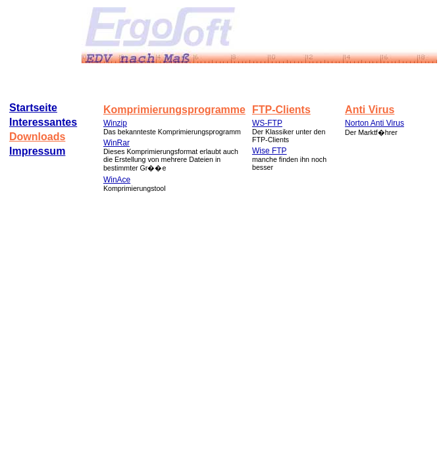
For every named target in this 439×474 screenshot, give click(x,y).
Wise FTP (269, 150)
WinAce (116, 179)
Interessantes (43, 122)
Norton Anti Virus (374, 123)
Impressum (37, 151)
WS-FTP (267, 123)
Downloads (37, 136)
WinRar (116, 142)
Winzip (115, 123)
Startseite (33, 107)
